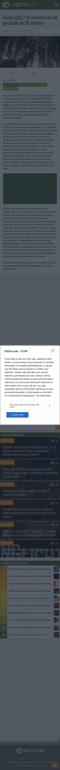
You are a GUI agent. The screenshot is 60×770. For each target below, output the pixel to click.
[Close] (54, 351)
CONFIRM (17, 414)
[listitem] (30, 406)
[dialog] (30, 385)
